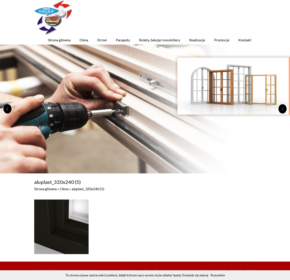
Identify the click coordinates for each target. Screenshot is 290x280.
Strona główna (59, 40)
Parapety (123, 40)
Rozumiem (217, 275)
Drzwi (102, 40)
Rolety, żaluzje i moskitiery (159, 40)
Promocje (221, 40)
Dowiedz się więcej (195, 275)
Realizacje (197, 40)
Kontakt (244, 40)
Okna (84, 40)
